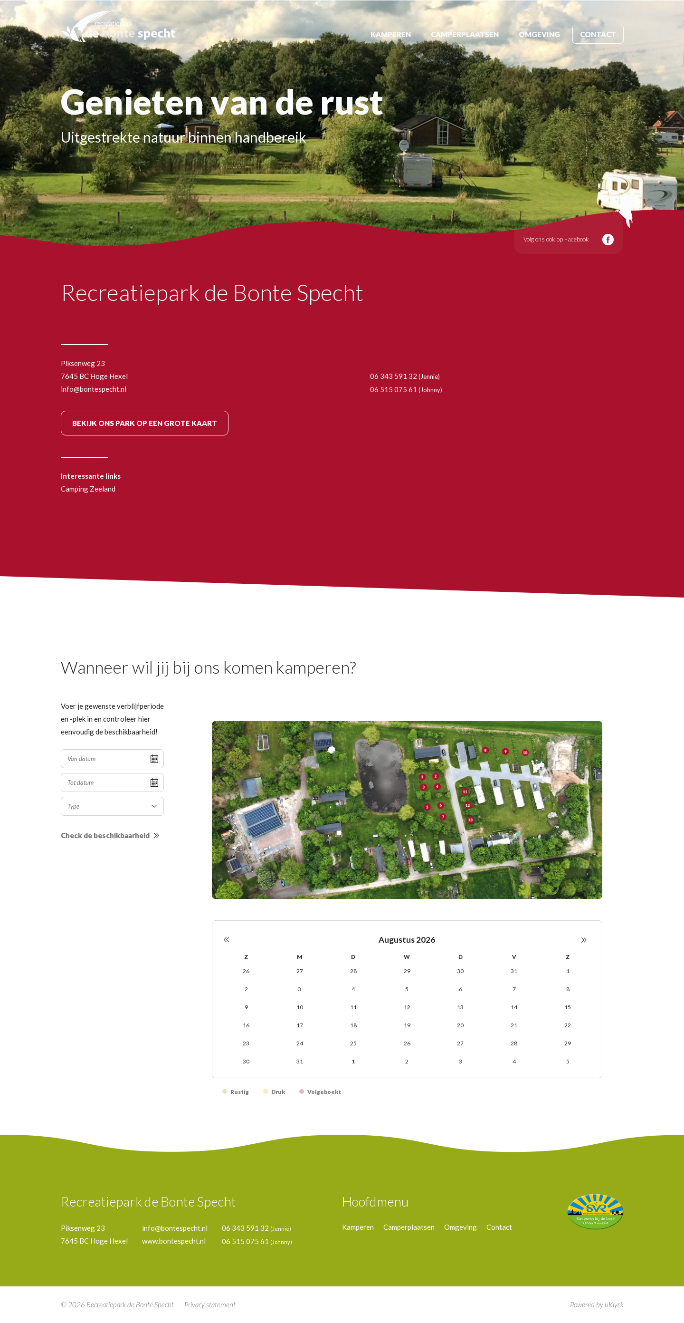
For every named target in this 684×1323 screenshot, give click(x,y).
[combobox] (112, 806)
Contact (598, 34)
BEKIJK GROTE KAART (144, 423)
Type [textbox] (73, 806)
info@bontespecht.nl (93, 389)
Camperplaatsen (465, 34)
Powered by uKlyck (597, 1304)
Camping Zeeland (88, 488)
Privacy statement (210, 1304)
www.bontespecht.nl (174, 1240)
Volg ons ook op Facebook (556, 239)
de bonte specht (118, 26)
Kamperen (390, 34)
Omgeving (539, 34)
